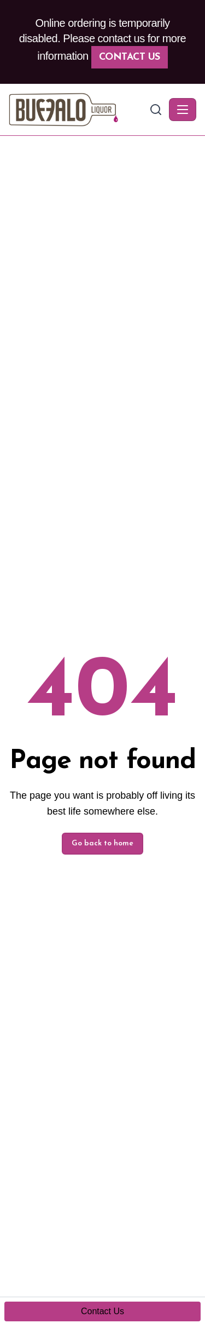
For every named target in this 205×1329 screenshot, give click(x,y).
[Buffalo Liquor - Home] (78, 110)
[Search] (156, 109)
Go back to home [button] (102, 843)
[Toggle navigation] (182, 109)
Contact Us (129, 57)
